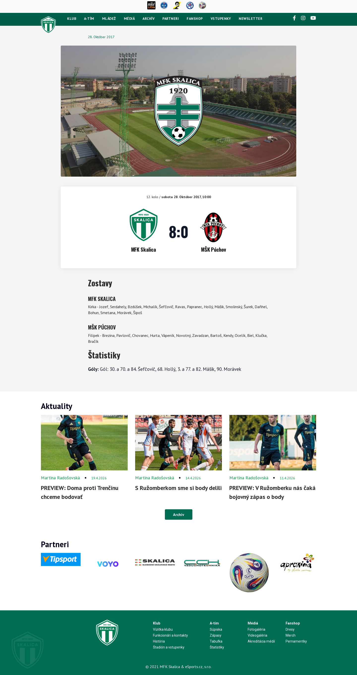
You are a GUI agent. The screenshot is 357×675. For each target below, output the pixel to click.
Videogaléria (257, 635)
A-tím (89, 18)
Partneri (170, 18)
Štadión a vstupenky (168, 647)
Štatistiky (217, 647)
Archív (148, 18)
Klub (71, 18)
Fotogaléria (256, 629)
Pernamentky (296, 641)
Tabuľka (216, 641)
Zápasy (215, 635)
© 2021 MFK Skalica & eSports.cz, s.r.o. (178, 666)
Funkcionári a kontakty (170, 635)
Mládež (109, 18)
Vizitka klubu (163, 629)
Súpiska (216, 629)
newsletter (250, 18)
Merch (291, 635)
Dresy (290, 629)
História (159, 641)
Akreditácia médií (261, 641)
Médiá (129, 18)
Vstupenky (221, 18)
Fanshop (195, 18)
